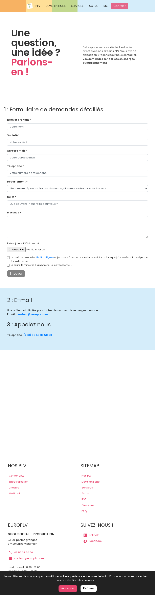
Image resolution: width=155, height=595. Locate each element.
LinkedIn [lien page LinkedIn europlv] (91, 535)
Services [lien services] (87, 487)
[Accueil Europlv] (30, 6)
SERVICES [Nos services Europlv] (77, 6)
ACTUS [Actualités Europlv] (93, 6)
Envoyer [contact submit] (16, 273)
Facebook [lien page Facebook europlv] (93, 541)
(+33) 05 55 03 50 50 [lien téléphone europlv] (38, 335)
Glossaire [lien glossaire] (88, 505)
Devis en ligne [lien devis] (91, 481)
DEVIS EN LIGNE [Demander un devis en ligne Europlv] (56, 6)
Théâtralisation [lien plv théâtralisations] (18, 481)
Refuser (88, 588)
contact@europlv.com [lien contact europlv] (32, 314)
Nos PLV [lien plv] (87, 475)
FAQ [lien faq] (84, 511)
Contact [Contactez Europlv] (119, 6)
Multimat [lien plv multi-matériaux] (14, 493)
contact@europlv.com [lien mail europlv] (26, 558)
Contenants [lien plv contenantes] (16, 475)
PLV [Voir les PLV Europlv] (38, 6)
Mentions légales (45, 257)
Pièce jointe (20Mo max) (23, 243)
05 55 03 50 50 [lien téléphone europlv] (21, 552)
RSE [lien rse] (84, 499)
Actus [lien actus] (85, 493)
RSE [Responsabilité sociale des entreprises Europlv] (106, 6)
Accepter (68, 588)
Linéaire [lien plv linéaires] (14, 487)
